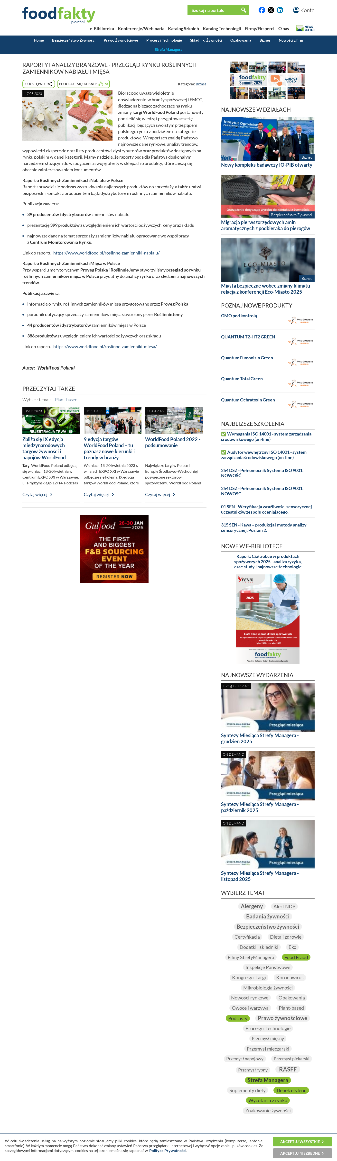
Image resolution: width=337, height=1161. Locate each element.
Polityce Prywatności (167, 1150)
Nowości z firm (291, 40)
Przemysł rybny (253, 1069)
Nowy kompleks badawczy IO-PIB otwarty (266, 165)
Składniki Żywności (206, 40)
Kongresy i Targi (249, 977)
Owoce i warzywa (250, 1008)
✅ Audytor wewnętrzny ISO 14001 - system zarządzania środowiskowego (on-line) (264, 455)
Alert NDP (284, 906)
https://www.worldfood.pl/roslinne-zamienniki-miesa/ (105, 346)
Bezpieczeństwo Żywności (73, 40)
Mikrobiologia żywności (268, 987)
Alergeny (252, 906)
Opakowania (240, 40)
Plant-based (66, 399)
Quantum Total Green (242, 378)
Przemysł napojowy (244, 1058)
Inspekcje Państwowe (267, 967)
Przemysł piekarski (291, 1058)
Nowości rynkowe (249, 997)
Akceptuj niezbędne (300, 1153)
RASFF (288, 1069)
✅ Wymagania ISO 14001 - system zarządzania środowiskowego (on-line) (266, 436)
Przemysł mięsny (268, 1038)
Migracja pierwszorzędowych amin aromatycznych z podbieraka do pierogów (265, 225)
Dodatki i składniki (259, 947)
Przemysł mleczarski (268, 1049)
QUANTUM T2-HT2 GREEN (248, 336)
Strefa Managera (168, 49)
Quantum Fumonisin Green (247, 357)
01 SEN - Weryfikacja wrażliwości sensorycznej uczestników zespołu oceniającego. (266, 509)
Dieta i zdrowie (285, 937)
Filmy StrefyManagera (251, 957)
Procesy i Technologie (164, 40)
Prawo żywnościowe (282, 1018)
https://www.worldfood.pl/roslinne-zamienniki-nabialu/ (106, 252)
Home (39, 40)
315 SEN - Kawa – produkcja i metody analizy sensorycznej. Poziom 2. (264, 527)
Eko (292, 947)
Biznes (265, 40)
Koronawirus (290, 977)
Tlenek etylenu (291, 1090)
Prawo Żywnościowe (121, 40)
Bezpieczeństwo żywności (268, 926)
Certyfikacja (247, 937)
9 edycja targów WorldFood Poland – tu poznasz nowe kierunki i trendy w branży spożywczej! (109, 451)
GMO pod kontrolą (239, 315)
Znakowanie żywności (268, 1110)
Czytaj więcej (34, 494)
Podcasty (237, 1018)
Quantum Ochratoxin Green (248, 399)
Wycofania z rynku (267, 1100)
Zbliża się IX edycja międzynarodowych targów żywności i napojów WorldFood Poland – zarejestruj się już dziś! (50, 454)
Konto (307, 10)
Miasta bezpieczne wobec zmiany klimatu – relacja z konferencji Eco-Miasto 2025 (267, 289)
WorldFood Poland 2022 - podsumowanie (172, 442)
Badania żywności (268, 916)
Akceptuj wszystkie (300, 1141)
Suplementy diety (247, 1090)
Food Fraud (296, 957)
